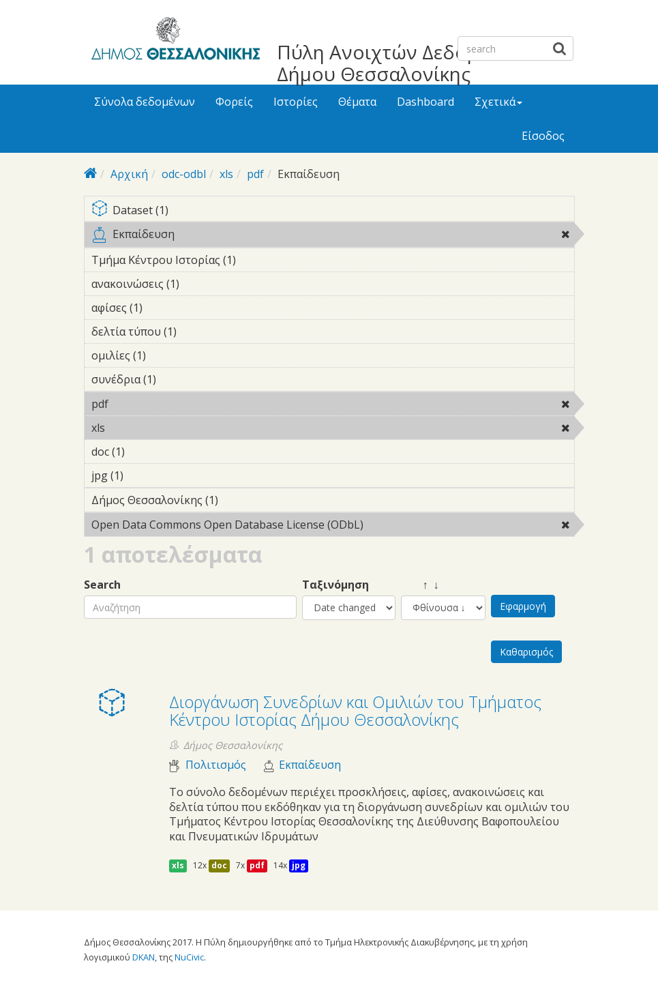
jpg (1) (144, 475)
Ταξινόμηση (335, 585)
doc (219, 865)
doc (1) (145, 451)
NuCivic (189, 957)
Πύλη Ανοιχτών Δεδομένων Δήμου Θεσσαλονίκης (400, 63)
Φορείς (234, 101)
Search (102, 585)
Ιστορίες (295, 101)
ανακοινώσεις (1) (200, 283)
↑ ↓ (420, 585)
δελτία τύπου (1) (197, 331)
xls (226, 173)
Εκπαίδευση (332, 236)
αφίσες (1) (163, 307)
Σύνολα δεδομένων (144, 101)
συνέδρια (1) (177, 379)
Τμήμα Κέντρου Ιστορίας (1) (257, 259)
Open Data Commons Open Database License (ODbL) (332, 526)
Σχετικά (498, 101)
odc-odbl (184, 173)
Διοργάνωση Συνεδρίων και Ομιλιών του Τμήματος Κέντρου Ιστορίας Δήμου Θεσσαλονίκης (355, 710)
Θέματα (357, 101)
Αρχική (129, 173)
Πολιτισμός (215, 765)
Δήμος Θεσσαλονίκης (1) (239, 500)
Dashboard (425, 101)
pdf (255, 173)
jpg (298, 865)
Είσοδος (543, 135)
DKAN (143, 957)
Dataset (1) (332, 211)
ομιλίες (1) (167, 355)
